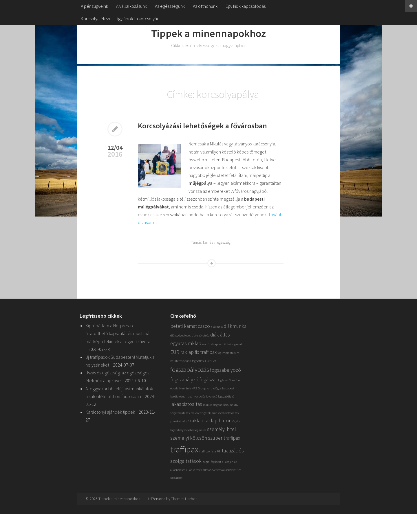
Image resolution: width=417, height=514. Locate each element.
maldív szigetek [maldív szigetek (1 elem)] (201, 413)
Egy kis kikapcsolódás (246, 6)
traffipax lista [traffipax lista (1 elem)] (207, 451)
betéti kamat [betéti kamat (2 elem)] (183, 326)
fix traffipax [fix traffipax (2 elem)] (206, 352)
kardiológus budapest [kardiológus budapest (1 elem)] (220, 388)
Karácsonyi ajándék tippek (110, 412)
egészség (224, 242)
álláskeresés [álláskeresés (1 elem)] (177, 470)
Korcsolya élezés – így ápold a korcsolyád (120, 18)
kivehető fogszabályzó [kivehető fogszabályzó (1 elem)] (220, 396)
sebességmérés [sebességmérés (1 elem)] (196, 430)
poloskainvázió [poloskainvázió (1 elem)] (179, 421)
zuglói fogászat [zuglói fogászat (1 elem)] (211, 462)
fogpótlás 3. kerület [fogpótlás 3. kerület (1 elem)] (204, 361)
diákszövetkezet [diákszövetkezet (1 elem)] (180, 335)
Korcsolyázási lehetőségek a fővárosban (202, 125)
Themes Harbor (184, 498)
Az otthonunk (205, 6)
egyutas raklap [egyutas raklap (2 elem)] (185, 343)
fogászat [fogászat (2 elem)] (208, 379)
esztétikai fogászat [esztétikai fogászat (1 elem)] (230, 344)
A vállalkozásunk (131, 6)
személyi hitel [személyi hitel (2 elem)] (221, 429)
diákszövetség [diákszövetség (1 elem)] (200, 335)
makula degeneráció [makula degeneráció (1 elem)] (215, 405)
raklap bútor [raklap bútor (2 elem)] (217, 420)
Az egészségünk (170, 6)
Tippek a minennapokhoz (208, 33)
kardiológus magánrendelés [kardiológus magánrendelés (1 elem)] (187, 396)
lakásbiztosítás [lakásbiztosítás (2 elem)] (186, 404)
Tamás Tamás (202, 242)
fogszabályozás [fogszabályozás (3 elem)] (189, 369)
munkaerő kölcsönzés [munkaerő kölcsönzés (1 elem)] (225, 413)
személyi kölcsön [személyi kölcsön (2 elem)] (188, 438)
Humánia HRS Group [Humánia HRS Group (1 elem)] (192, 388)
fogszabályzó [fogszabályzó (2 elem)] (184, 379)
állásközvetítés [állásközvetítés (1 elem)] (212, 470)
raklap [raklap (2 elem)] (196, 420)
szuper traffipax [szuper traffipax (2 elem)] (224, 438)
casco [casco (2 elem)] (204, 326)
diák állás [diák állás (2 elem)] (220, 335)
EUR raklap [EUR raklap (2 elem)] (182, 352)
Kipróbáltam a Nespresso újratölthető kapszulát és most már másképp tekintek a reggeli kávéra (118, 333)
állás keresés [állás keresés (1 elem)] (194, 470)
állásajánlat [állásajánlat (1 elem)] (229, 462)
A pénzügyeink (94, 6)
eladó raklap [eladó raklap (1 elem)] (210, 344)
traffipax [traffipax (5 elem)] (184, 449)
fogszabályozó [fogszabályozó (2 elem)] (225, 370)
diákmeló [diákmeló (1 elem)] (217, 327)
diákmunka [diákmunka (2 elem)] (235, 326)
